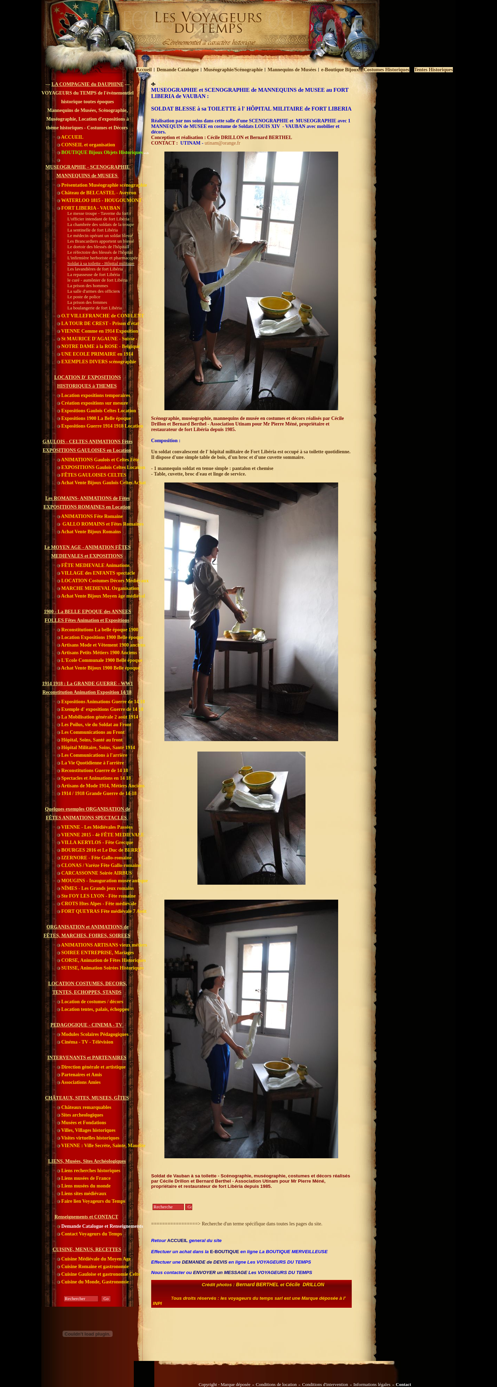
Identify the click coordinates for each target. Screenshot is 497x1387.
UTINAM (190, 143)
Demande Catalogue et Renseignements (100, 1226)
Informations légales (372, 1384)
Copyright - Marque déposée (224, 1384)
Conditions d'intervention (325, 1384)
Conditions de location (276, 1384)
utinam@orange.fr (223, 143)
